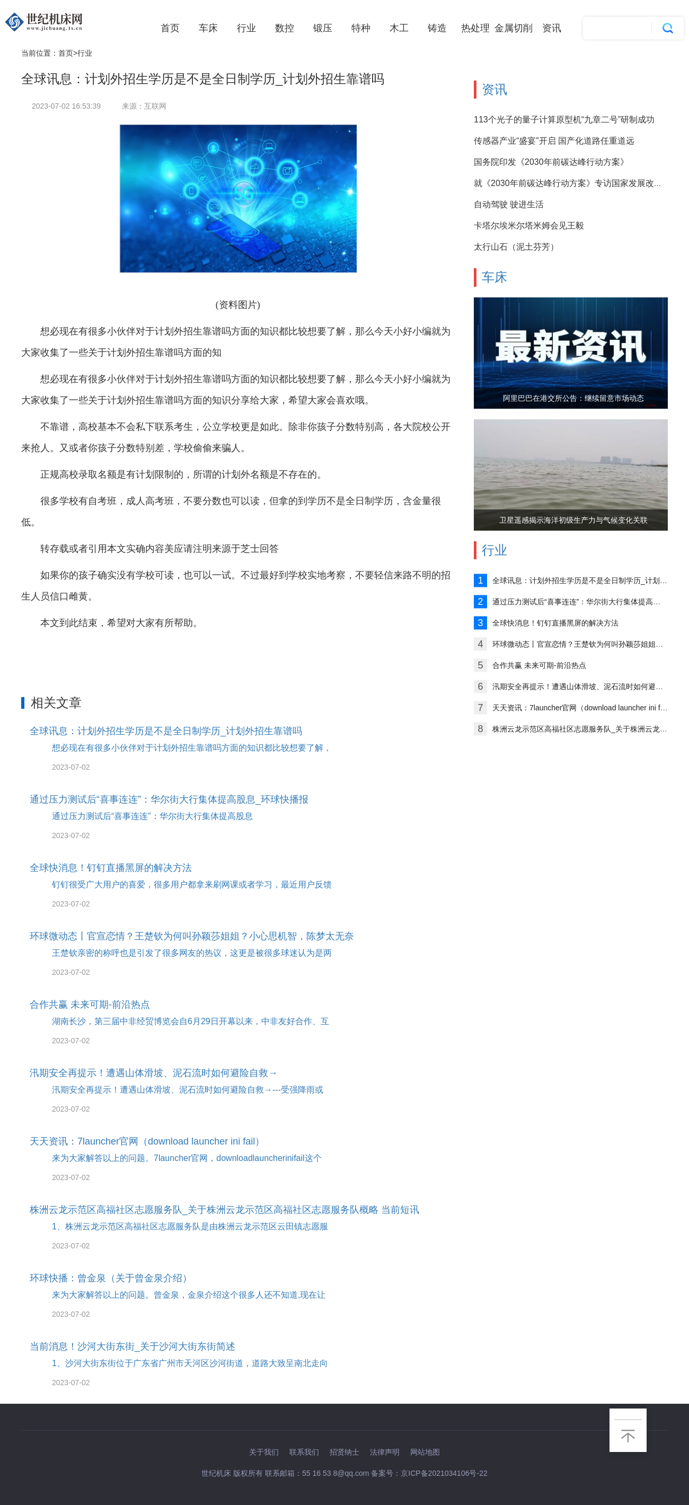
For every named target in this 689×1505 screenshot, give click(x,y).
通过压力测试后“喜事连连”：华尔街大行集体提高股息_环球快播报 (169, 799)
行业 (246, 28)
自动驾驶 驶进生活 (509, 204)
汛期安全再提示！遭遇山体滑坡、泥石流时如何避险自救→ (154, 1073)
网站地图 (425, 1452)
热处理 (475, 28)
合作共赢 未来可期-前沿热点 (90, 1004)
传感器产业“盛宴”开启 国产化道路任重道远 (554, 140)
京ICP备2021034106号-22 (444, 1473)
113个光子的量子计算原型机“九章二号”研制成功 (564, 119)
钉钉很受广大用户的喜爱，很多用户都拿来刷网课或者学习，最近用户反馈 (192, 884)
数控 (284, 28)
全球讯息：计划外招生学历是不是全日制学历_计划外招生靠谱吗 (166, 731)
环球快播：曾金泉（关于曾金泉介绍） (111, 1278)
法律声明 (385, 1452)
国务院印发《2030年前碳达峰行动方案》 (551, 161)
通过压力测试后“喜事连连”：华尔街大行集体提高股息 (152, 816)
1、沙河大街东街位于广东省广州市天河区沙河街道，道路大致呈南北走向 (190, 1363)
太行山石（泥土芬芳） (516, 246)
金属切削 (513, 28)
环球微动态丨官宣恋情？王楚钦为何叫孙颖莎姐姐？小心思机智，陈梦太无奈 (192, 936)
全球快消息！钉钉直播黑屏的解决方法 (111, 867)
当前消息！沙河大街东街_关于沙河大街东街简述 (132, 1346)
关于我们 (264, 1452)
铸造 (437, 28)
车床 (208, 28)
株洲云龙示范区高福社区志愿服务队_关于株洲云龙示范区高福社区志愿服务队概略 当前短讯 (224, 1209)
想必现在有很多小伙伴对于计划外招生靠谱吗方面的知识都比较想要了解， (192, 747)
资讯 (551, 28)
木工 (399, 28)
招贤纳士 (344, 1452)
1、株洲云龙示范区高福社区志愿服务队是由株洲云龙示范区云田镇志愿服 (190, 1226)
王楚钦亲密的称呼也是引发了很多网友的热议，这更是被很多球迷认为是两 (192, 952)
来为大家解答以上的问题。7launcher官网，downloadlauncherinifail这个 (187, 1158)
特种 (360, 28)
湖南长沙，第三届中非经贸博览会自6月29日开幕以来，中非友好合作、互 (190, 1021)
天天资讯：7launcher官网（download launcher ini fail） (147, 1141)
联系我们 (304, 1452)
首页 (170, 28)
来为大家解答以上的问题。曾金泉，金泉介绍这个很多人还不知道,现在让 (188, 1294)
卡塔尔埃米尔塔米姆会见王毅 (529, 225)
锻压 (322, 28)
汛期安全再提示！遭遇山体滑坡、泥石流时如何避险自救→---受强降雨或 (187, 1089)
